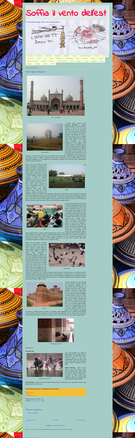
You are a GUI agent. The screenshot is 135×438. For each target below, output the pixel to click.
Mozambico (85, 58)
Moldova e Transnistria (32, 61)
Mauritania (100, 58)
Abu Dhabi (28, 394)
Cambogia (66, 55)
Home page (30, 55)
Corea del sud (30, 58)
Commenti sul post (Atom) (58, 425)
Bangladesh (58, 55)
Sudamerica (94, 61)
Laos (45, 58)
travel (38, 400)
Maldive (93, 58)
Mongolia (43, 61)
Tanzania (29, 63)
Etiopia (39, 58)
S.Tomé (86, 61)
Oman (71, 61)
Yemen (52, 63)
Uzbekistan (37, 63)
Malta (78, 58)
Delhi (32, 400)
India (35, 400)
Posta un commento (33, 412)
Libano (51, 58)
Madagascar (59, 58)
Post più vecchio (80, 420)
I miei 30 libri (39, 55)
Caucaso (74, 55)
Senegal (79, 61)
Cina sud (105, 55)
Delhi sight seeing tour (35, 72)
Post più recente (31, 420)
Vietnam (45, 63)
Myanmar (51, 61)
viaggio (43, 400)
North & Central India (62, 61)
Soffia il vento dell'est (66, 13)
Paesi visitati (49, 55)
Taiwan (101, 61)
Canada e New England (85, 55)
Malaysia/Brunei (69, 58)
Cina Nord (97, 55)
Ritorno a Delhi (29, 392)
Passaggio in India (30, 395)
